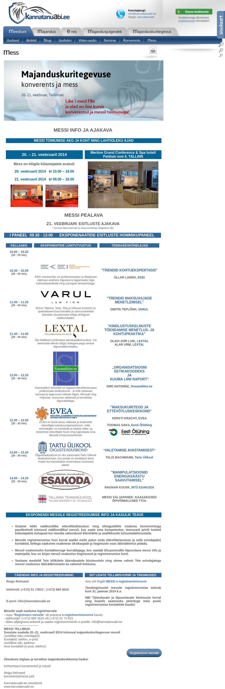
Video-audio (88, 40)
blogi (47, 40)
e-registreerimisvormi (77, 615)
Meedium (17, 32)
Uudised (13, 40)
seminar (110, 40)
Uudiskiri (65, 40)
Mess (151, 40)
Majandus (46, 32)
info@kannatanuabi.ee (142, 13)
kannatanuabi (145, 17)
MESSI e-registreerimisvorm (126, 581)
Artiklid (31, 40)
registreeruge (186, 20)
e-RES (72, 32)
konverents (131, 40)
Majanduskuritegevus (152, 32)
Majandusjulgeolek (105, 32)
